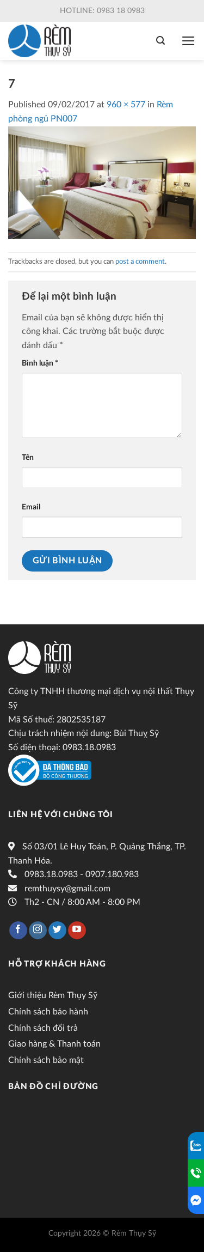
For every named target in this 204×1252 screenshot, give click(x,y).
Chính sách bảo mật (46, 1060)
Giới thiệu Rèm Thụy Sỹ (52, 995)
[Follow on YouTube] (77, 930)
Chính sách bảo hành (48, 1011)
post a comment (140, 261)
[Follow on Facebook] (18, 930)
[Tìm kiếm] (160, 40)
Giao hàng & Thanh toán (54, 1044)
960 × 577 (126, 104)
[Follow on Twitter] (57, 930)
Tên (28, 457)
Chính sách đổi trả (43, 1028)
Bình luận (40, 363)
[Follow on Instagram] (38, 930)
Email (31, 507)
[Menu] (188, 41)
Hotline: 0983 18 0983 (102, 11)
